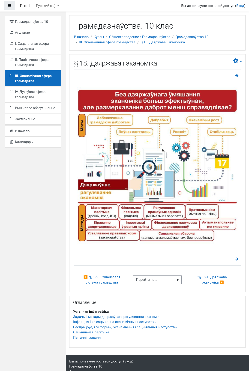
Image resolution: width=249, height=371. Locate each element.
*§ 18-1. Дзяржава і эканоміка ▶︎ (213, 279)
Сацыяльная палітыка (91, 332)
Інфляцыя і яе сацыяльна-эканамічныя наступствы (114, 322)
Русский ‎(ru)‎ (46, 6)
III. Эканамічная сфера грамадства (107, 42)
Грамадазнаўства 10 (191, 37)
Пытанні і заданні (87, 337)
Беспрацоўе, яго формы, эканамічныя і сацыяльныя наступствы (125, 327)
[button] (237, 61)
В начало (81, 37)
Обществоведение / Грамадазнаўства (140, 37)
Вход (240, 6)
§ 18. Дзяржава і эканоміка (163, 42)
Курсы (99, 37)
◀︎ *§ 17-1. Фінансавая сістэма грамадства (102, 279)
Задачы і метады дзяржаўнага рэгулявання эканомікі (116, 317)
